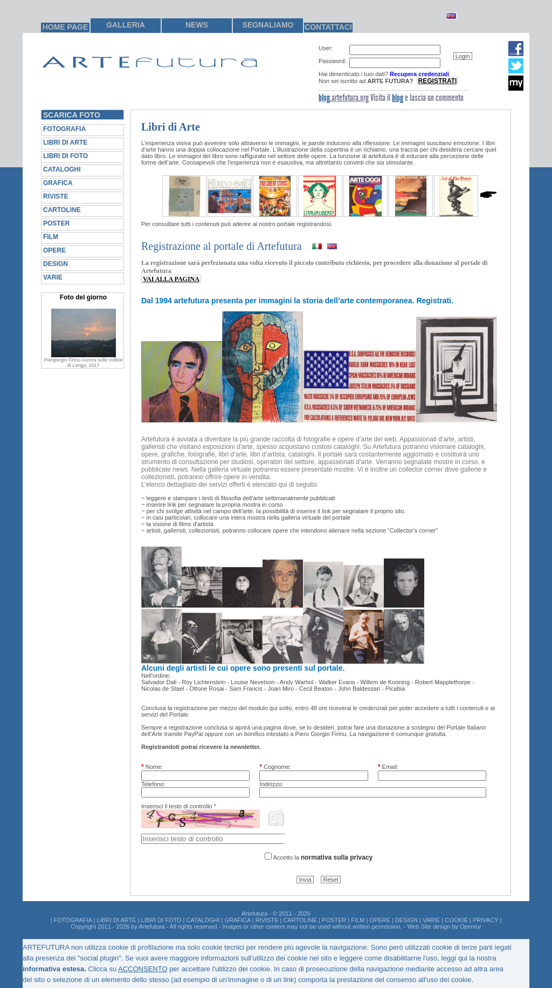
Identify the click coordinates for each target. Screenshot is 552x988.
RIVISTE (55, 196)
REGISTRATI (437, 81)
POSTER (56, 223)
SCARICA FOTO (71, 115)
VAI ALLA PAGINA (171, 279)
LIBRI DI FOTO (65, 156)
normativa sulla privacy (336, 857)
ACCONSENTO (143, 969)
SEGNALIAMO (268, 25)
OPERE (54, 250)
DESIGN (55, 264)
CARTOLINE (62, 210)
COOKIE (456, 920)
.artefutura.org (344, 98)
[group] (407, 65)
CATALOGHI (62, 169)
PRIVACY (485, 920)
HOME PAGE (65, 27)
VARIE (53, 277)
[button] (463, 56)
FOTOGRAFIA (64, 129)
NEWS (196, 25)
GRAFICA (58, 183)
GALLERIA (125, 25)
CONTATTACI (328, 27)
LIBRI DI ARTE (65, 142)
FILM (50, 237)
